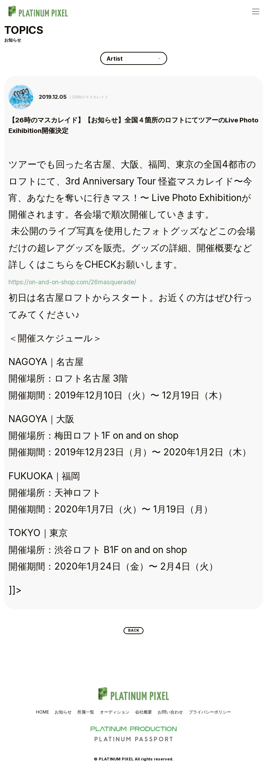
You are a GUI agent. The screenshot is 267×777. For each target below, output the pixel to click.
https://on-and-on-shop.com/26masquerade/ (105, 280)
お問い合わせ (170, 714)
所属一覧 (85, 714)
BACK (133, 632)
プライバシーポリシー (210, 714)
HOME (42, 714)
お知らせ (63, 714)
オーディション (114, 714)
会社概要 (143, 714)
